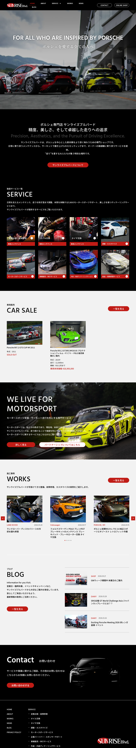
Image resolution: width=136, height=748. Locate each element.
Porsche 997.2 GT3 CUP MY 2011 (21, 347)
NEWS (81, 3)
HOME (32, 3)
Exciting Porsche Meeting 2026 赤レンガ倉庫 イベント (109, 624)
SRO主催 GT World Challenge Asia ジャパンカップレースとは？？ (110, 602)
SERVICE (56, 3)
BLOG (34, 7)
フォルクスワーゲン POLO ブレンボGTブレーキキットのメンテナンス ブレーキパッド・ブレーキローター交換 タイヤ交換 (67, 533)
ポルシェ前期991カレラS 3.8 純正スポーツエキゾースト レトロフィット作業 (111, 530)
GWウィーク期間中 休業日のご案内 (106, 580)
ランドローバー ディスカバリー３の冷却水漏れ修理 (24, 530)
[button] (3, 518)
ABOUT (43, 3)
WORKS (70, 3)
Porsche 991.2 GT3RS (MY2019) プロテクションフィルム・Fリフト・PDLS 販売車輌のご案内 (67, 353)
